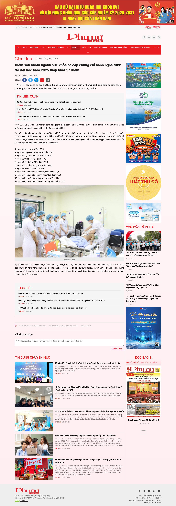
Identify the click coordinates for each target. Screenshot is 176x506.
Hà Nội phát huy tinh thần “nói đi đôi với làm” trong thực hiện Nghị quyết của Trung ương (143, 298)
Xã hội (43, 47)
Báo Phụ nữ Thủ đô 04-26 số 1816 (143, 420)
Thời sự (25, 47)
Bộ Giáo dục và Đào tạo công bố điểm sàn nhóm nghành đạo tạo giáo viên (49, 102)
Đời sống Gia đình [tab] (149, 362)
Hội (68, 47)
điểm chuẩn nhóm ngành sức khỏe (63, 326)
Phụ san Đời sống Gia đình (140, 47)
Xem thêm (143, 434)
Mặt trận (34, 47)
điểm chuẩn (86, 326)
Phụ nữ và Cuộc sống (118, 47)
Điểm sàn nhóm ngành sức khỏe (32, 326)
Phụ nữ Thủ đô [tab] (132, 362)
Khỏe (84, 47)
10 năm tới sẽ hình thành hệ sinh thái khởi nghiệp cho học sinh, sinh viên (87, 363)
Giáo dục (75, 47)
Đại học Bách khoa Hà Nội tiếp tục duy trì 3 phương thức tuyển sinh (85, 435)
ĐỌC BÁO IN (143, 357)
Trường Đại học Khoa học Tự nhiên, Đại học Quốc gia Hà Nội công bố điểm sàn (51, 116)
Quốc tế (156, 47)
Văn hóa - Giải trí (100, 47)
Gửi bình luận (117, 349)
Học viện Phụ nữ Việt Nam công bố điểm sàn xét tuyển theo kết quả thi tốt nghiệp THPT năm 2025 (60, 109)
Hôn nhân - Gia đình (56, 47)
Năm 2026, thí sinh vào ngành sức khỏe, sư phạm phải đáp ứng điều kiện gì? (89, 411)
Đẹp (89, 47)
